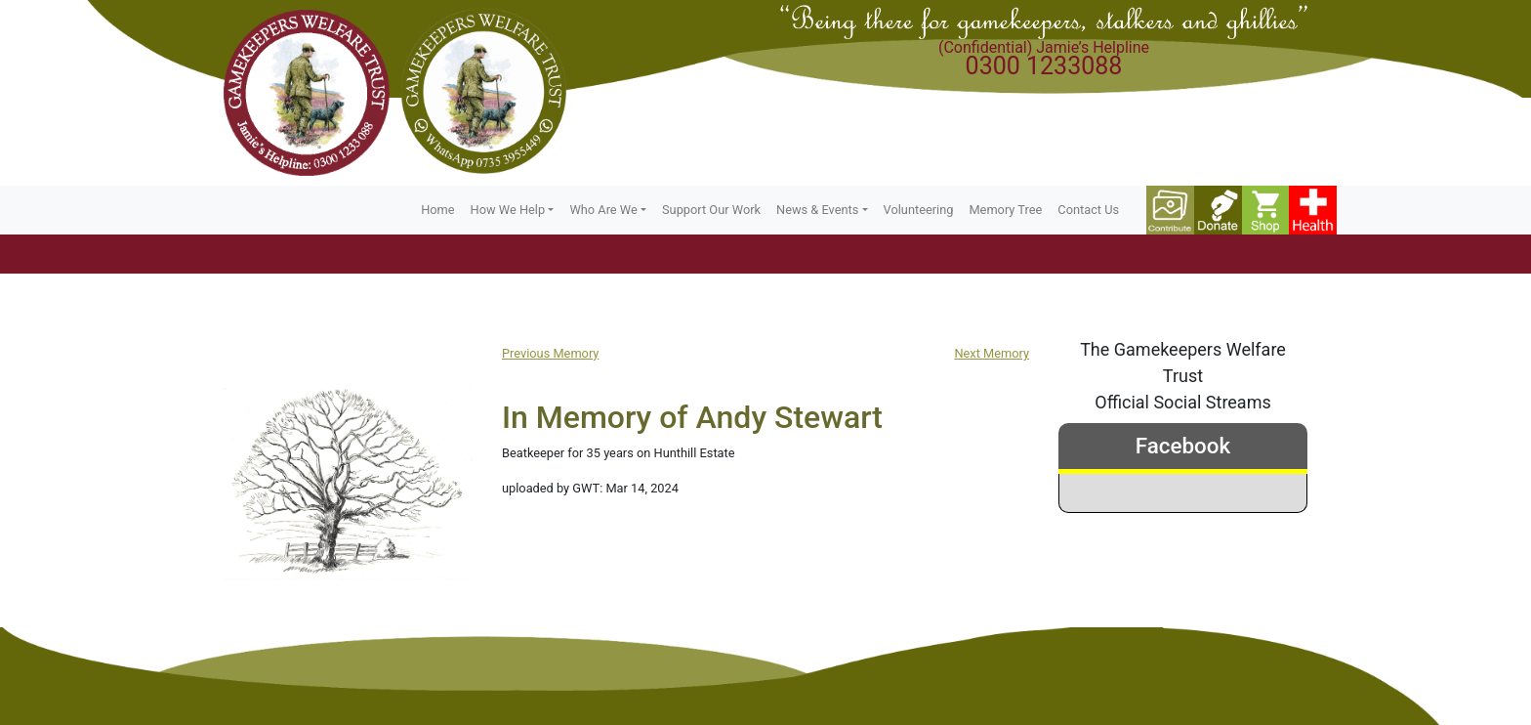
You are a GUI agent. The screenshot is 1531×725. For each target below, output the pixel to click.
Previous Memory (550, 353)
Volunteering (919, 209)
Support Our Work (711, 209)
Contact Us (1088, 209)
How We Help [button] (508, 209)
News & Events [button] (817, 209)
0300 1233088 (1044, 66)
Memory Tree (1005, 209)
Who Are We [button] (603, 209)
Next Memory (991, 353)
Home (437, 209)
